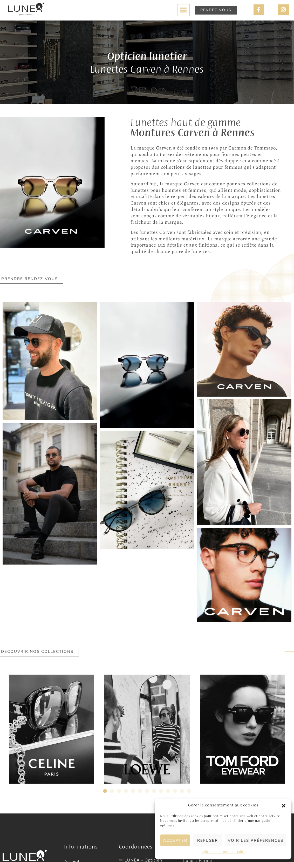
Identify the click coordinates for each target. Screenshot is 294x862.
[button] (283, 805)
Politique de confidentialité (223, 852)
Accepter (175, 840)
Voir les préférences (255, 840)
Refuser (207, 840)
